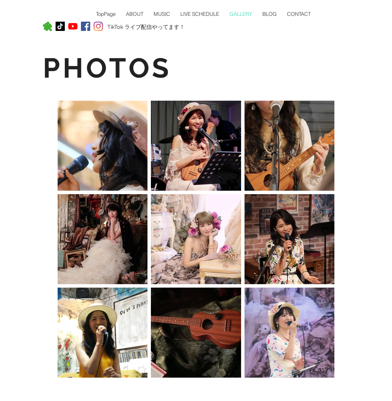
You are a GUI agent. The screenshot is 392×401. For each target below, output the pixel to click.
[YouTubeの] (73, 26)
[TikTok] (60, 26)
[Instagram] (98, 26)
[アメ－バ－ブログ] (47, 26)
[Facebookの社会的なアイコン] (85, 26)
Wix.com (110, 398)
